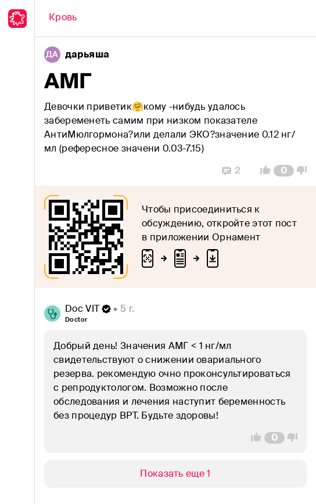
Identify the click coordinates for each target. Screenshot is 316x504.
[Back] (63, 18)
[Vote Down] (305, 171)
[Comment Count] (284, 171)
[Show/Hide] (175, 474)
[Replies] (231, 171)
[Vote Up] (262, 171)
